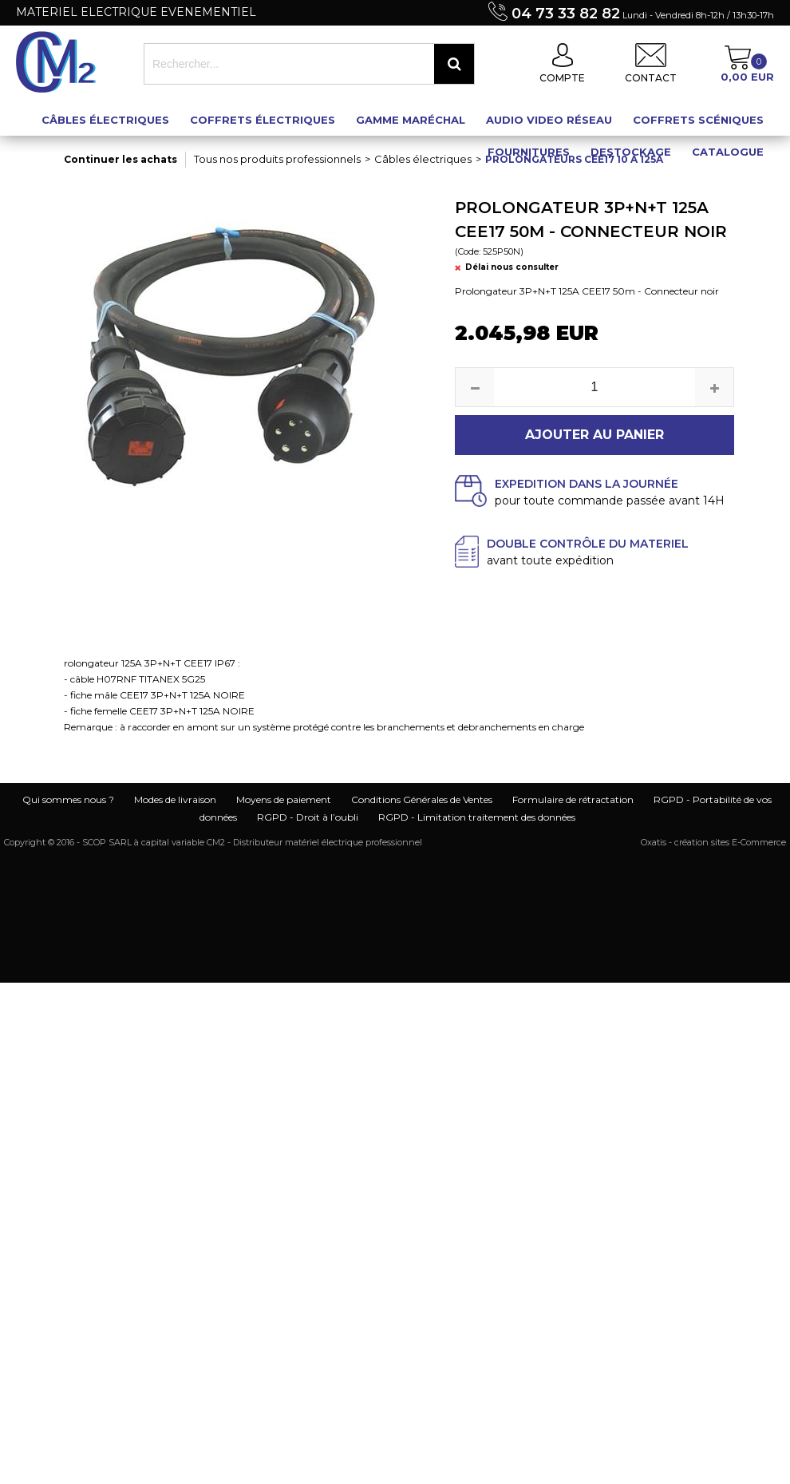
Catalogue (728, 151)
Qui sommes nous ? (68, 799)
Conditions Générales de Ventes (421, 799)
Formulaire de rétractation (573, 799)
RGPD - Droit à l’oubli (307, 817)
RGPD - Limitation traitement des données (476, 817)
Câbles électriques (105, 119)
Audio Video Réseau (549, 119)
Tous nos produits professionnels (277, 158)
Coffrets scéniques (698, 119)
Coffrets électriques (262, 119)
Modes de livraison (175, 799)
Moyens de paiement (283, 799)
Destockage (631, 151)
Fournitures (529, 151)
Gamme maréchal (410, 119)
